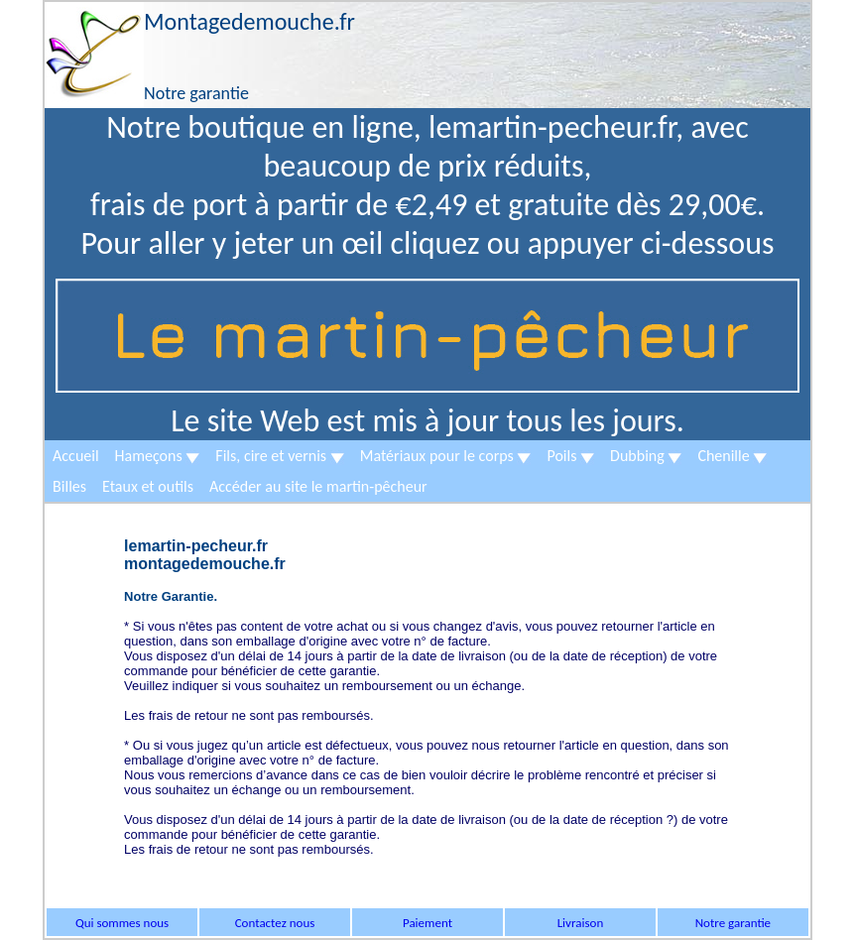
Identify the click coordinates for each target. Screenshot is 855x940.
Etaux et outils (147, 486)
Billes (69, 486)
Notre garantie (733, 922)
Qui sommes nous (122, 922)
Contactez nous (275, 922)
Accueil (76, 455)
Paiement (427, 922)
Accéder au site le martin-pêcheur (318, 486)
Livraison (580, 922)
